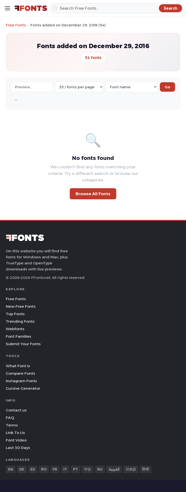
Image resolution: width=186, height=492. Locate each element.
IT (65, 469)
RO (43, 469)
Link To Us (15, 432)
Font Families (18, 336)
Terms (12, 425)
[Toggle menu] (7, 8)
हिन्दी (145, 469)
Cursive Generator (23, 388)
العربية (114, 469)
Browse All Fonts (93, 193)
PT (75, 469)
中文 (87, 469)
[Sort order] (131, 87)
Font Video (16, 440)
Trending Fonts (20, 321)
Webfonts (15, 329)
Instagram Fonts (21, 381)
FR (55, 469)
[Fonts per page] (79, 87)
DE (21, 469)
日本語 (131, 469)
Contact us (16, 410)
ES (33, 469)
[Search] (116, 8)
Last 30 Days (18, 447)
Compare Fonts (20, 373)
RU (99, 469)
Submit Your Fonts (23, 344)
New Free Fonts (21, 306)
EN (10, 469)
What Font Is (18, 366)
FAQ (10, 417)
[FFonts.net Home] (31, 8)
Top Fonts (15, 314)
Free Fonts (16, 25)
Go (167, 87)
